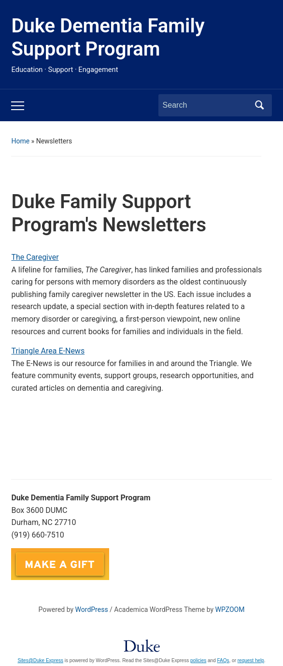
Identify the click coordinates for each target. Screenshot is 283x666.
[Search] (206, 105)
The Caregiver (34, 257)
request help (251, 660)
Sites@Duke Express (40, 660)
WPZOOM (230, 609)
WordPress (91, 609)
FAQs (223, 660)
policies (198, 660)
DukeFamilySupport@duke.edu (165, 554)
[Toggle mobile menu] (17, 106)
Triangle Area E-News (48, 350)
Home (20, 141)
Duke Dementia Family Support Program (107, 37)
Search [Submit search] (260, 105)
